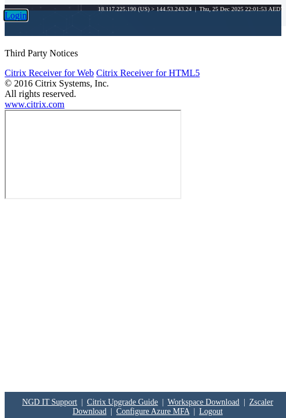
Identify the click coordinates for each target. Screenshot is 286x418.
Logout (211, 411)
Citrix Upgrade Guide (122, 402)
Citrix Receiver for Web (49, 73)
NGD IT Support (49, 402)
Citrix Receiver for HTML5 (147, 73)
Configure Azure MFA (153, 411)
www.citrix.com (35, 104)
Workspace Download (203, 402)
